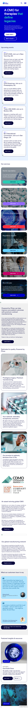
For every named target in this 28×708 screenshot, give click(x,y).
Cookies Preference (23, 706)
